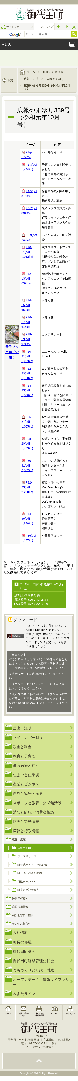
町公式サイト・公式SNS (32, 864)
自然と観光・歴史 (28, 793)
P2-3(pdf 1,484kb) (29, 167)
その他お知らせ (21, 923)
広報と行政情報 (53, 72)
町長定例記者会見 (28, 889)
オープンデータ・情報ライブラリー (41, 982)
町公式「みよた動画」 (31, 873)
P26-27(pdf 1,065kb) (27, 421)
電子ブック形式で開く (12, 352)
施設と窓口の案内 (23, 915)
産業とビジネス (26, 784)
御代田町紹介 (20, 898)
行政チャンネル (26, 881)
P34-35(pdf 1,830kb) (27, 518)
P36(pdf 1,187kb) (28, 538)
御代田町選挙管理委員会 (33, 961)
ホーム (30, 72)
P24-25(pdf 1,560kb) (27, 390)
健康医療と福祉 (26, 765)
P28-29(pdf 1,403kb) (27, 443)
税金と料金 (22, 747)
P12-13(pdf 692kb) (26, 278)
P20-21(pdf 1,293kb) (27, 356)
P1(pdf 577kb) (27, 155)
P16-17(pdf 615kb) (26, 322)
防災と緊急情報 (26, 821)
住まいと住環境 (26, 775)
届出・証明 (22, 728)
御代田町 (34, 1073)
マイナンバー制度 (28, 737)
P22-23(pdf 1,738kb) (27, 373)
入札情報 (20, 933)
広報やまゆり (55, 79)
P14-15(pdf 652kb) (26, 305)
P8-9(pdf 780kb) (29, 237)
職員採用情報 (20, 906)
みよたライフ (24, 993)
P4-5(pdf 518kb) (29, 193)
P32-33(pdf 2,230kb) (27, 487)
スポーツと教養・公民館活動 (37, 803)
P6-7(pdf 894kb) (29, 210)
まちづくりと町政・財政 (33, 970)
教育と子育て (24, 756)
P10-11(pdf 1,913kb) (27, 252)
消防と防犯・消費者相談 (33, 812)
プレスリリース (26, 856)
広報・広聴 (31, 79)
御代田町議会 (24, 951)
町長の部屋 (22, 942)
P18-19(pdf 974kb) (26, 339)
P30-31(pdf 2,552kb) (27, 465)
